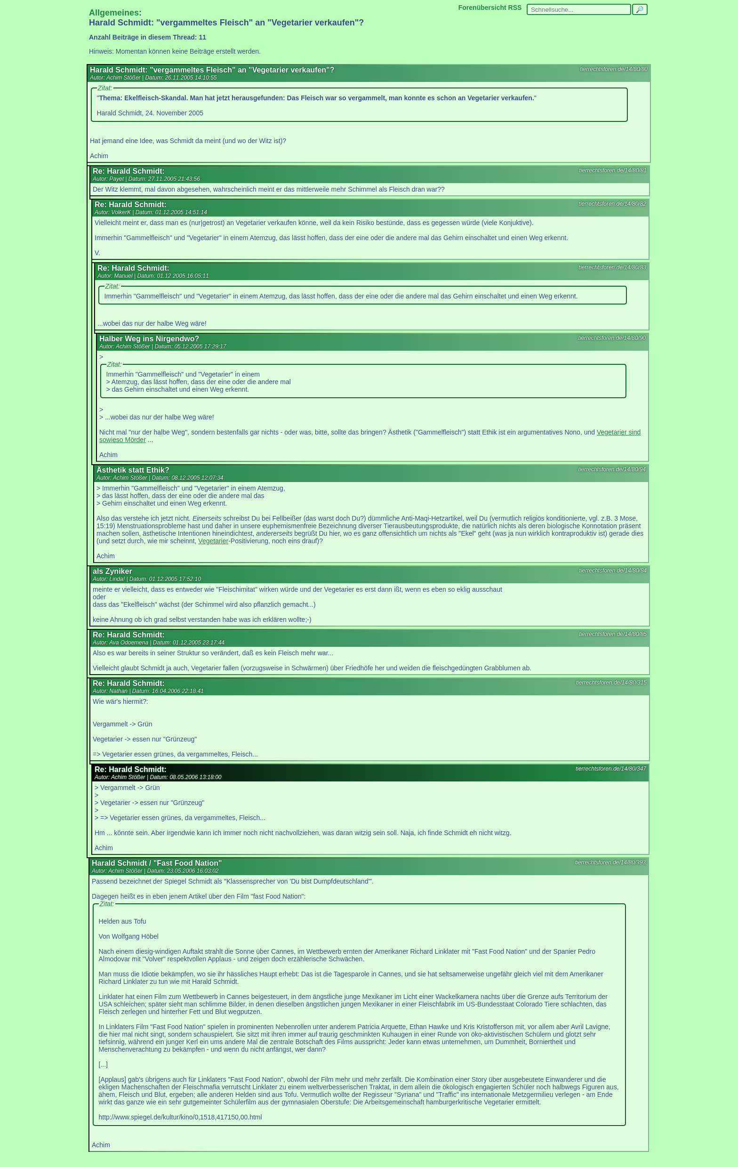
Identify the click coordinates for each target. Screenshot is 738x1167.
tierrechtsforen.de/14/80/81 (613, 170)
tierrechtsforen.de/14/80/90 (612, 338)
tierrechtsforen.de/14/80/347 (611, 768)
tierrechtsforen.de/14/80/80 (614, 69)
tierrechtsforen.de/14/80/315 (611, 682)
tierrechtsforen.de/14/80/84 (613, 570)
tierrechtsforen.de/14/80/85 (613, 634)
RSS (515, 7)
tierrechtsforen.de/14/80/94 (612, 469)
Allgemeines (114, 12)
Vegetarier (213, 541)
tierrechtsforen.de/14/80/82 (612, 204)
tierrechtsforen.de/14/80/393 (610, 862)
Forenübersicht (482, 7)
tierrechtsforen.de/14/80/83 (612, 267)
